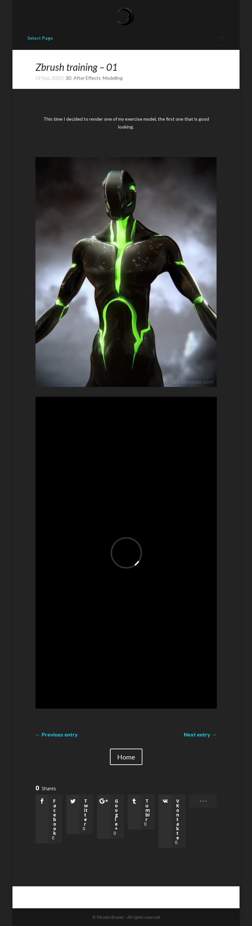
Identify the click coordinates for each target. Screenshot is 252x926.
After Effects (87, 78)
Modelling (113, 78)
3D (69, 78)
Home (126, 757)
